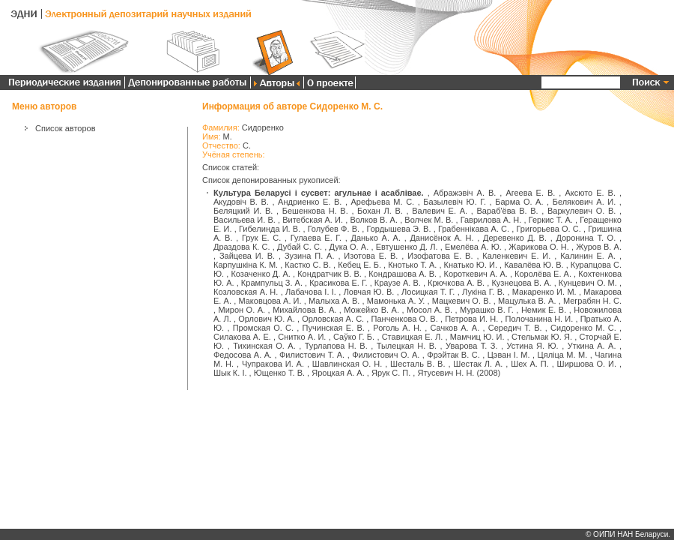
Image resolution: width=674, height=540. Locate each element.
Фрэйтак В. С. (453, 354)
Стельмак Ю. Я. (541, 336)
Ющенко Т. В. (279, 372)
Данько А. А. (375, 237)
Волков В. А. (374, 219)
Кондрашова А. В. (402, 273)
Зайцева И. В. (247, 255)
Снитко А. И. (302, 336)
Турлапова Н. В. (336, 345)
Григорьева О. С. (549, 228)
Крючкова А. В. (456, 282)
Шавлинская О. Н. (347, 363)
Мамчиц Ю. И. (477, 336)
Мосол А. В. (429, 309)
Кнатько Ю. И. (470, 264)
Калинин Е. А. (588, 255)
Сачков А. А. (454, 327)
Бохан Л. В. (380, 210)
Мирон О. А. (242, 309)
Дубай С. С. (299, 246)
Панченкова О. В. (404, 318)
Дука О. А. (348, 246)
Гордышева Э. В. (398, 228)
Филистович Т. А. (311, 354)
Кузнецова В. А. (521, 282)
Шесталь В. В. (417, 363)
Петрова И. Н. (471, 318)
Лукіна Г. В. (483, 291)
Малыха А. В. (334, 300)
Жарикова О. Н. (538, 246)
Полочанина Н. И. (540, 318)
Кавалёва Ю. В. (533, 264)
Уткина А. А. (592, 345)
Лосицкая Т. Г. (428, 291)
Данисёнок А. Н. (441, 237)
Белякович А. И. (584, 201)
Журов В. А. (599, 246)
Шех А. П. (530, 363)
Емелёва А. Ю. (473, 246)
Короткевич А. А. (475, 273)
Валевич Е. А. (439, 210)
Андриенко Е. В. (309, 201)
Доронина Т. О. (586, 237)
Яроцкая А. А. (338, 372)
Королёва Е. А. (542, 273)
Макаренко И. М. (544, 291)
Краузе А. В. (397, 282)
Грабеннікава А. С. (473, 228)
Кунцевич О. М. (588, 282)
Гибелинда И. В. (269, 228)
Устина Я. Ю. (532, 345)
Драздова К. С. (241, 246)
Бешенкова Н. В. (315, 210)
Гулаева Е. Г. (316, 237)
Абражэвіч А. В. (465, 192)
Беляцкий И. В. (243, 210)
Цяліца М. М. (563, 354)
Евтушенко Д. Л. (407, 246)
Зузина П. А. (310, 255)
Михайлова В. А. (304, 309)
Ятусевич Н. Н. (445, 372)
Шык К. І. (230, 372)
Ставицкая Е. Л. (412, 336)
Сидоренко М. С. (583, 327)
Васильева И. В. (244, 219)
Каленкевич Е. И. (516, 255)
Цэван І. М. (509, 354)
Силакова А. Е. (242, 336)
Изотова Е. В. (371, 255)
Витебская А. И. (312, 219)
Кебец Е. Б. (359, 264)
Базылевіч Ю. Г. (454, 201)
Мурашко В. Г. (487, 309)
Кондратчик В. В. (329, 273)
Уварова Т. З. (471, 345)
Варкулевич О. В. (581, 210)
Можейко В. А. (371, 309)
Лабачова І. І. (310, 291)
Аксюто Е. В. (590, 192)
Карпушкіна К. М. (245, 264)
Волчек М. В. (428, 219)
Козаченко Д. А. (260, 273)
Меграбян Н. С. (592, 300)
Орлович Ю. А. (266, 318)
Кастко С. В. (308, 264)
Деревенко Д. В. (515, 237)
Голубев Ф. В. (333, 228)
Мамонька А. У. (396, 300)
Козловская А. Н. (245, 291)
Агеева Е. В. (530, 192)
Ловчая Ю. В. (369, 291)
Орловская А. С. (333, 318)
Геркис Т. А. (551, 219)
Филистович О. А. (385, 354)
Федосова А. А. (242, 354)
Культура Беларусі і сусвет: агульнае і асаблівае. (318, 192)
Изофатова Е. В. (440, 255)
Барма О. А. (519, 201)
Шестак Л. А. (478, 363)
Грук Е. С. (261, 237)
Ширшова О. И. (586, 363)
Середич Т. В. (515, 327)
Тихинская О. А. (264, 345)
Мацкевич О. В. (461, 300)
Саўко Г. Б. (353, 336)
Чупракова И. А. (273, 363)
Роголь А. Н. (397, 327)
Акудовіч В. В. (241, 201)
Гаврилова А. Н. (491, 219)
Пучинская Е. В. (334, 327)
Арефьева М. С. (383, 201)
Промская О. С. (263, 327)
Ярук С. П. (390, 372)
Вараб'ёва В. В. (507, 210)
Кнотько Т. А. (412, 264)
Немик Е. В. (543, 309)
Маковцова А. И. (269, 300)
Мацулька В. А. (527, 300)
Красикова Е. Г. (338, 282)
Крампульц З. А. (272, 282)
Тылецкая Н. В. (407, 345)
